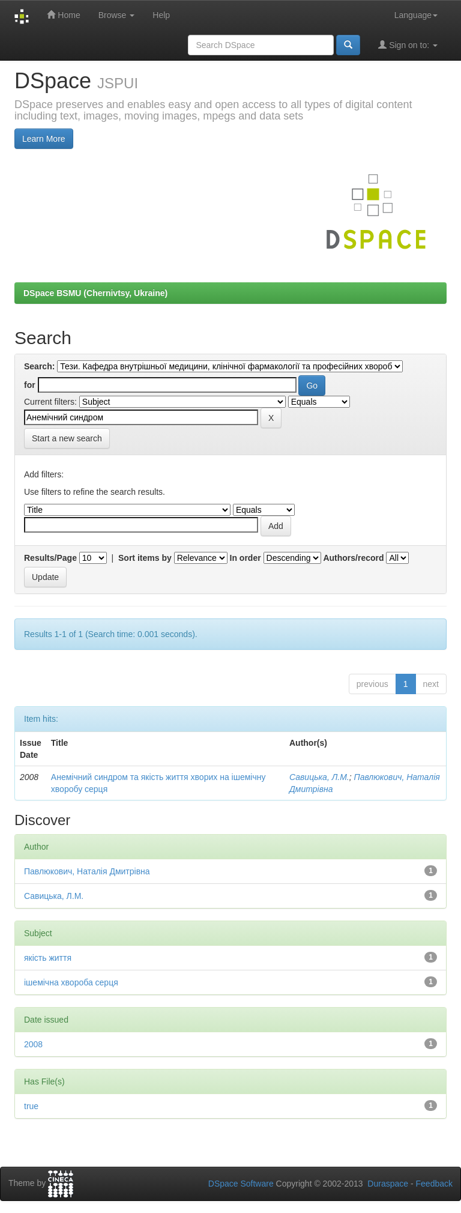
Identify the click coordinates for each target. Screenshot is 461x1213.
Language (416, 15)
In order (245, 558)
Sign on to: (408, 45)
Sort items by (145, 558)
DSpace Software (241, 1183)
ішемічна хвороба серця (71, 982)
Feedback (434, 1183)
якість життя (47, 958)
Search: (39, 366)
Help (161, 15)
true (31, 1106)
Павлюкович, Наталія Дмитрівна (87, 871)
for (29, 385)
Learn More (43, 139)
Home (63, 15)
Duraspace (387, 1183)
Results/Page (50, 558)
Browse (116, 15)
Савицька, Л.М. (319, 777)
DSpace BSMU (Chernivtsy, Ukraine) (95, 293)
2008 (33, 1044)
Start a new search (67, 438)
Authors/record (353, 558)
